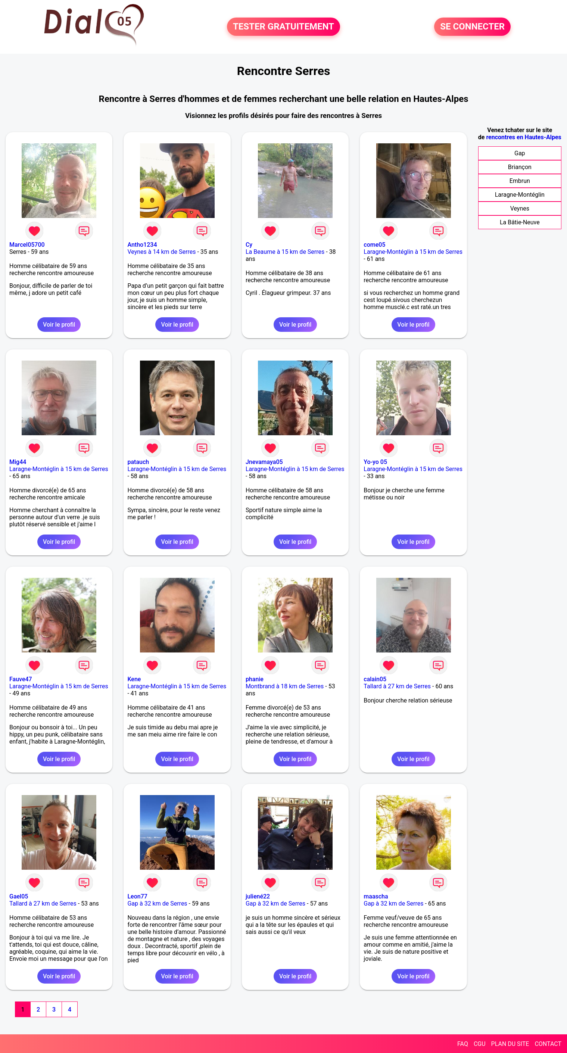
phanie (255, 679)
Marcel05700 (27, 244)
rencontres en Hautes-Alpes (523, 137)
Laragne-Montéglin (520, 194)
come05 (374, 244)
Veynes (519, 208)
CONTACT (548, 1043)
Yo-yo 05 (375, 461)
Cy (249, 244)
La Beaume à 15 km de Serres (285, 251)
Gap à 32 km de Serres (157, 903)
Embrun (520, 180)
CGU (480, 1043)
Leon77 (137, 896)
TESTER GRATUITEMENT (283, 27)
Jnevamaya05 (264, 461)
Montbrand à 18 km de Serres (285, 686)
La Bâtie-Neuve (520, 222)
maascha (376, 896)
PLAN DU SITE (510, 1043)
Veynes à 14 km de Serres (161, 251)
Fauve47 (20, 679)
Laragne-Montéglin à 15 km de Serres (413, 251)
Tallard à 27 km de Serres (397, 686)
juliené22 (258, 896)
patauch (138, 461)
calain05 (375, 679)
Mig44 (17, 461)
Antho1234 (142, 244)
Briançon (520, 167)
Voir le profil (59, 324)
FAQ (462, 1043)
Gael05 (18, 896)
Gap (519, 153)
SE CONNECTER (472, 27)
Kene (134, 679)
